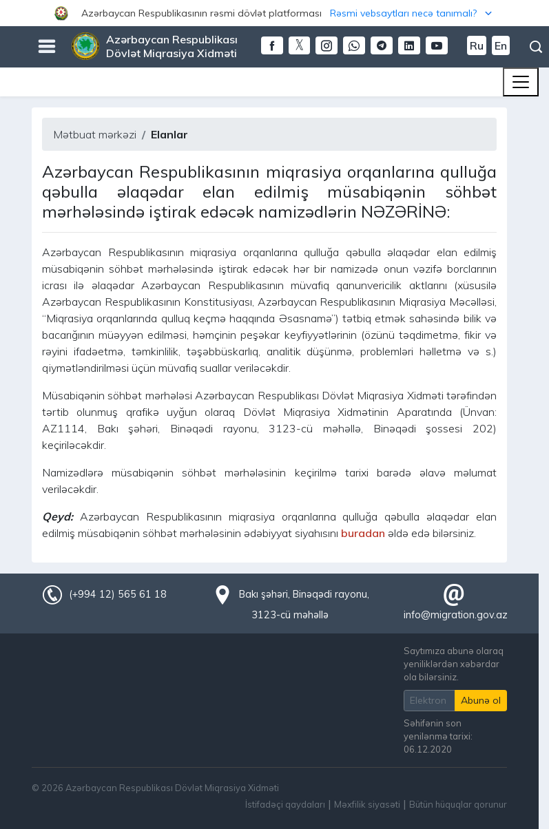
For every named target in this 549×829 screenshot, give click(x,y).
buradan (363, 533)
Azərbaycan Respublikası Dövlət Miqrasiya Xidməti (172, 46)
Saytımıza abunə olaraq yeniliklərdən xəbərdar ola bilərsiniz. (454, 663)
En (501, 45)
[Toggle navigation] (521, 81)
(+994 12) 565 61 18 (118, 594)
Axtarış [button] (536, 47)
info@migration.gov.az (456, 615)
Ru (477, 45)
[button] (274, 13)
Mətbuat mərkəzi (94, 134)
